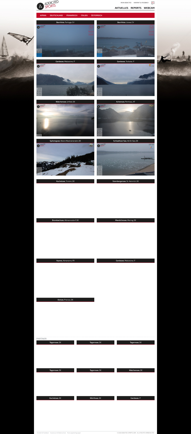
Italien (84, 15)
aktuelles (121, 7)
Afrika (43, 15)
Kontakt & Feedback (141, 2)
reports (136, 7)
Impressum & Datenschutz (58, 433)
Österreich (96, 15)
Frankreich (71, 15)
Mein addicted (126, 2)
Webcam (149, 7)
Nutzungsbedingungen (74, 433)
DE (153, 2)
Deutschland (56, 15)
